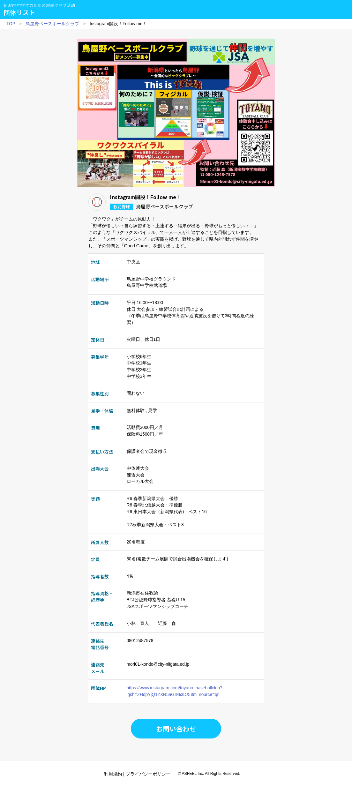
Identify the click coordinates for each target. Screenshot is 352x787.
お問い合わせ (176, 728)
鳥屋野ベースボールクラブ (52, 23)
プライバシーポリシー (148, 773)
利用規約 (113, 773)
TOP (10, 23)
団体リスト (39, 10)
